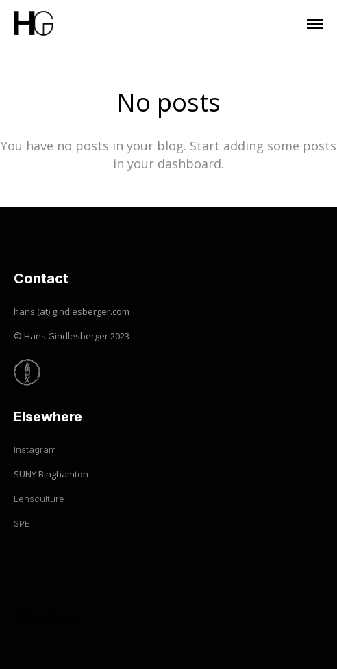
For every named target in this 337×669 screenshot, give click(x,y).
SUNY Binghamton (51, 474)
